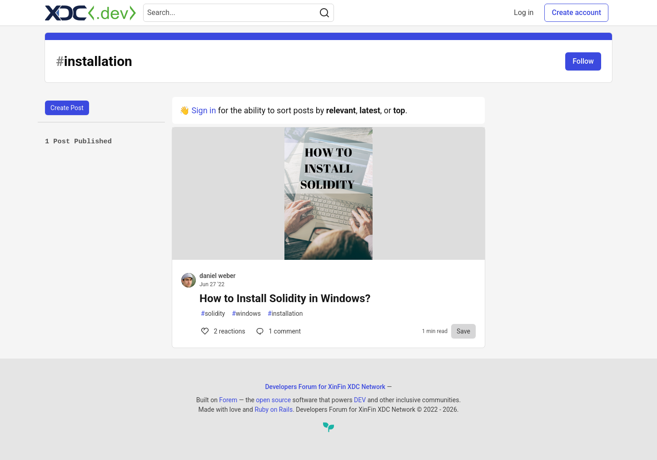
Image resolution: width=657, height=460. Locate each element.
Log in (523, 12)
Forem (228, 400)
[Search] (324, 12)
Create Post (67, 107)
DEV (360, 400)
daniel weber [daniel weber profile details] (217, 275)
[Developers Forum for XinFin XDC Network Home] (90, 13)
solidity (213, 313)
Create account (576, 12)
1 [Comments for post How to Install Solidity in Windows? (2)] (277, 331)
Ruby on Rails (273, 409)
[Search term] (238, 13)
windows (246, 313)
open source (273, 400)
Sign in (203, 110)
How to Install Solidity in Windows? (284, 298)
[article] (328, 257)
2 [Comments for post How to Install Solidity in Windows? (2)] (222, 331)
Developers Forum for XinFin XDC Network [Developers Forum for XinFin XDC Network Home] (325, 386)
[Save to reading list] (463, 331)
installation (285, 313)
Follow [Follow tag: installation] (583, 61)
